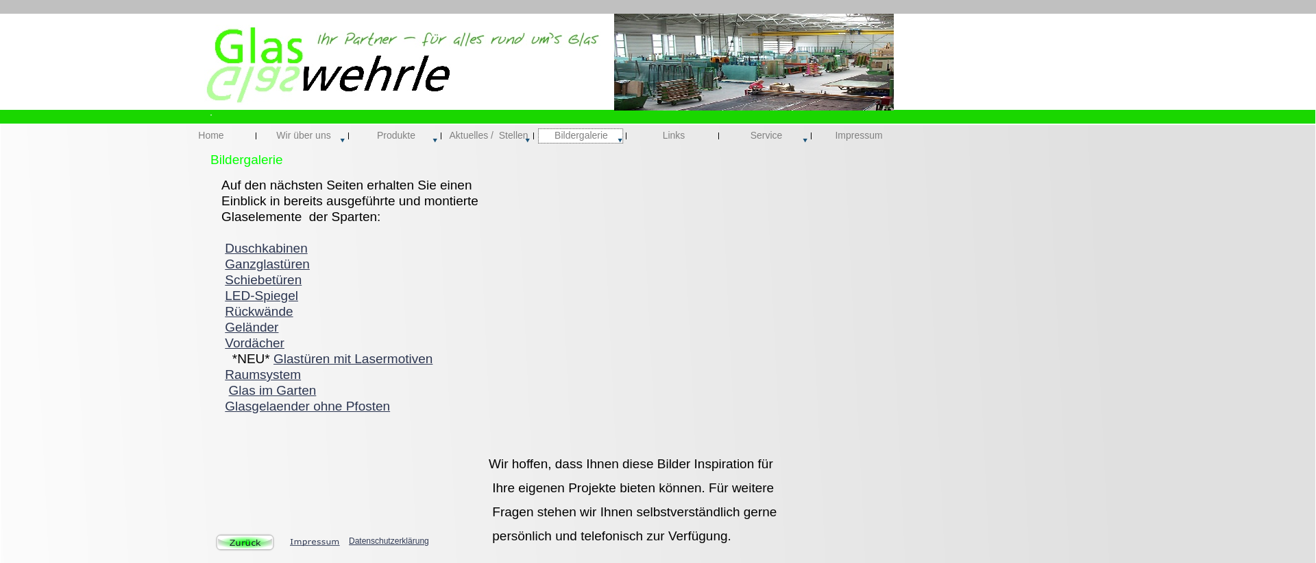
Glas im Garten (273, 390)
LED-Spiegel (261, 295)
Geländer (251, 327)
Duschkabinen (266, 248)
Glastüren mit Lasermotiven (352, 359)
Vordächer (254, 343)
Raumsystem (263, 374)
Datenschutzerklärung (389, 541)
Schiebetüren (263, 280)
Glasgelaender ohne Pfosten (307, 406)
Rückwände (259, 311)
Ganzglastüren (267, 264)
